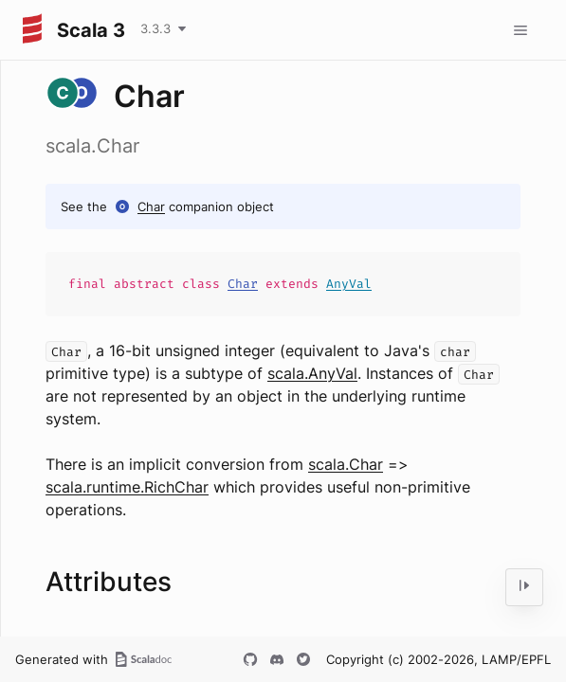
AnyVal (349, 284)
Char (151, 206)
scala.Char (345, 464)
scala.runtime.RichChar (127, 486)
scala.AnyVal (312, 373)
